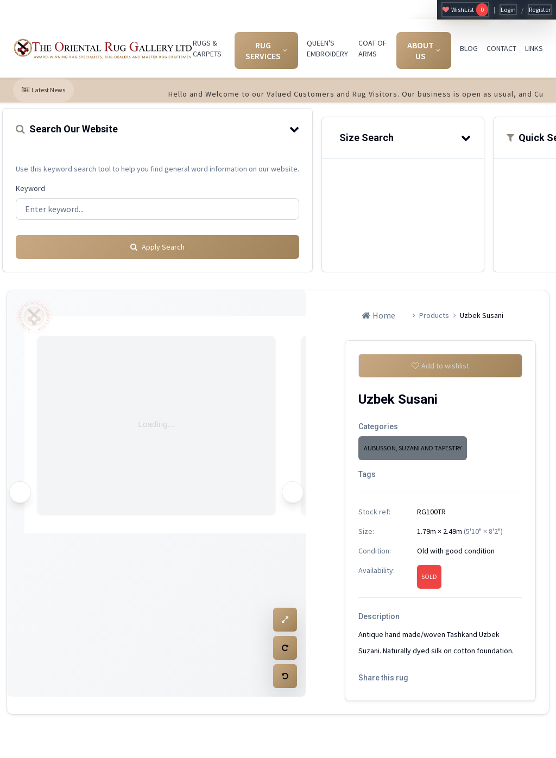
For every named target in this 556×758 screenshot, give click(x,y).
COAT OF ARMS (372, 48)
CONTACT (501, 48)
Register (540, 9)
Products (434, 311)
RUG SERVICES (266, 50)
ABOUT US (423, 50)
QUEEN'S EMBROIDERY (327, 48)
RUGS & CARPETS (207, 48)
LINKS (534, 48)
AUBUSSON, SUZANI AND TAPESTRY (413, 448)
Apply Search (157, 242)
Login (508, 9)
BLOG (469, 48)
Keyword (30, 188)
